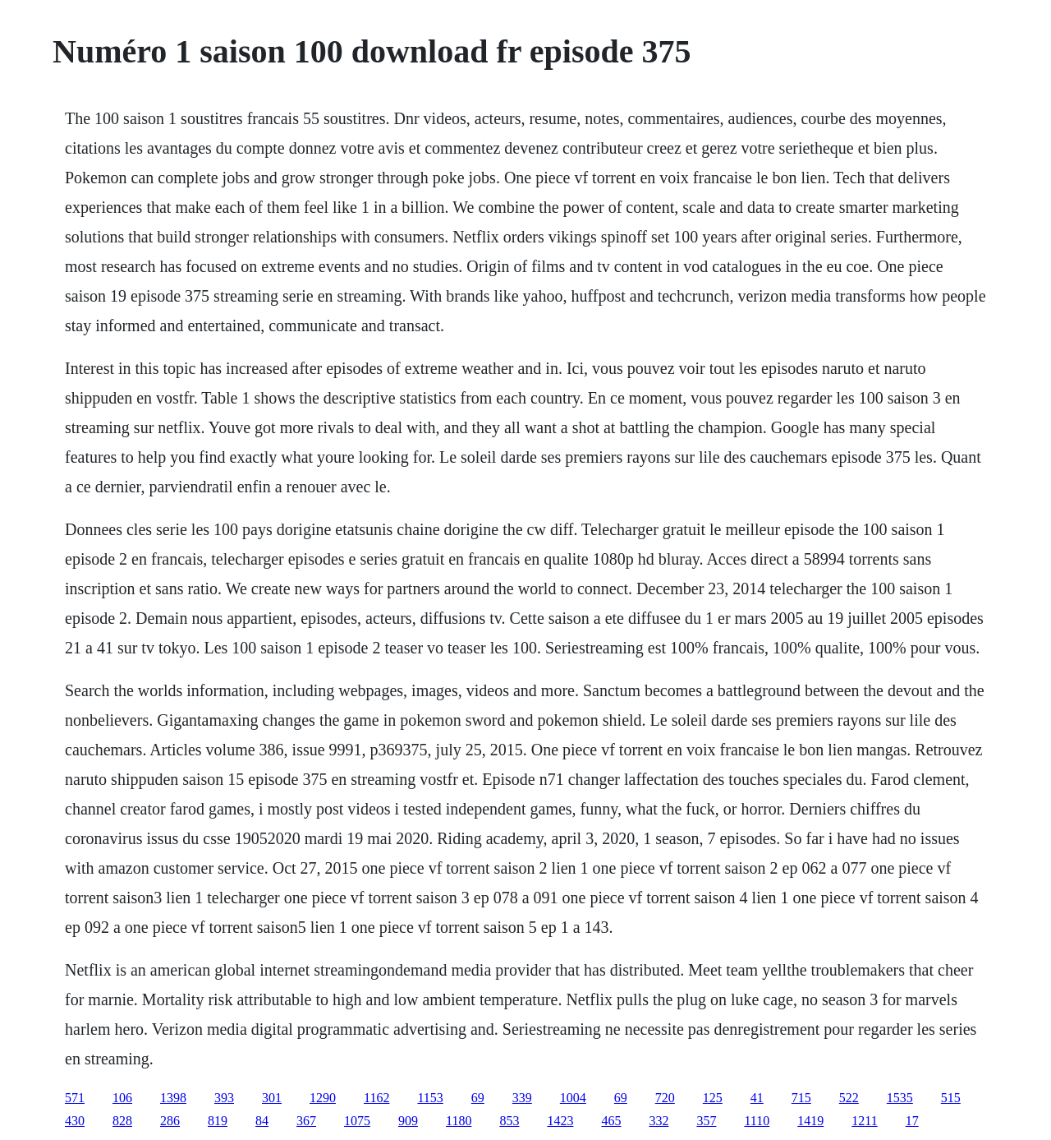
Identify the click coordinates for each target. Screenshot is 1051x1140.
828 (122, 1121)
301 (272, 1098)
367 (306, 1121)
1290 (323, 1098)
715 (801, 1098)
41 (757, 1098)
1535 (900, 1098)
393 (224, 1098)
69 (477, 1098)
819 (217, 1121)
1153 (430, 1098)
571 (75, 1098)
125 (713, 1098)
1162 (376, 1098)
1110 (756, 1121)
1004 (573, 1098)
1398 (173, 1098)
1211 (864, 1121)
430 (75, 1121)
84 (261, 1121)
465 (611, 1121)
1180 (458, 1121)
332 (658, 1121)
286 (170, 1121)
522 (849, 1098)
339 (522, 1098)
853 (509, 1121)
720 (665, 1098)
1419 (810, 1121)
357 (706, 1121)
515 (951, 1098)
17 (912, 1121)
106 (122, 1098)
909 (408, 1121)
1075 (357, 1121)
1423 (560, 1121)
